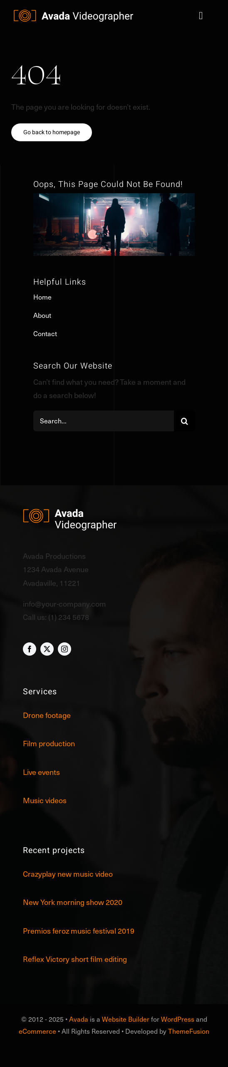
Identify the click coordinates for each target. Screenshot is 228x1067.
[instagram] (64, 649)
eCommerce (37, 1031)
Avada (78, 1019)
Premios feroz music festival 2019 (78, 930)
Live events (41, 772)
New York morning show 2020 (72, 902)
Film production (49, 743)
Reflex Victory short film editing (75, 959)
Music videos (45, 800)
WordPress (177, 1019)
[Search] (184, 421)
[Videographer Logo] (74, 13)
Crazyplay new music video (68, 873)
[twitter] (47, 649)
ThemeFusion (188, 1031)
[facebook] (29, 649)
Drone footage (47, 715)
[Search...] (103, 421)
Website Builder (125, 1019)
